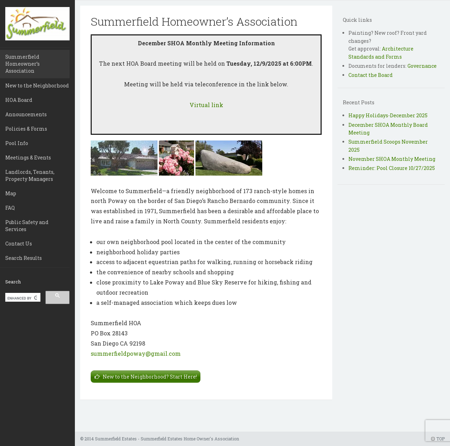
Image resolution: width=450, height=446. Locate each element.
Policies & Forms (26, 128)
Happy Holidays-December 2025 (388, 115)
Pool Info (16, 143)
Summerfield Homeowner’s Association (22, 63)
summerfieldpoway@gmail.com (136, 353)
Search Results (23, 258)
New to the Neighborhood (37, 85)
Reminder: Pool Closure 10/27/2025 (391, 168)
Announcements (26, 114)
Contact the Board (370, 75)
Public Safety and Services (27, 225)
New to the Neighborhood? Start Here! (150, 376)
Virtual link (206, 105)
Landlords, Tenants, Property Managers (29, 175)
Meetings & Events (28, 157)
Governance (422, 66)
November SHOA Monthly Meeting (391, 159)
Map (10, 193)
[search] (22, 298)
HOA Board (18, 100)
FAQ (10, 207)
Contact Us (18, 243)
